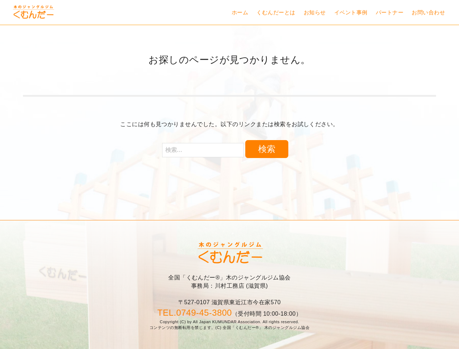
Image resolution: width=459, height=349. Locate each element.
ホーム (240, 12)
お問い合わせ (428, 12)
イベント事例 (351, 12)
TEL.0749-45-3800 (194, 312)
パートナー (389, 12)
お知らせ (315, 12)
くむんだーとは (275, 12)
